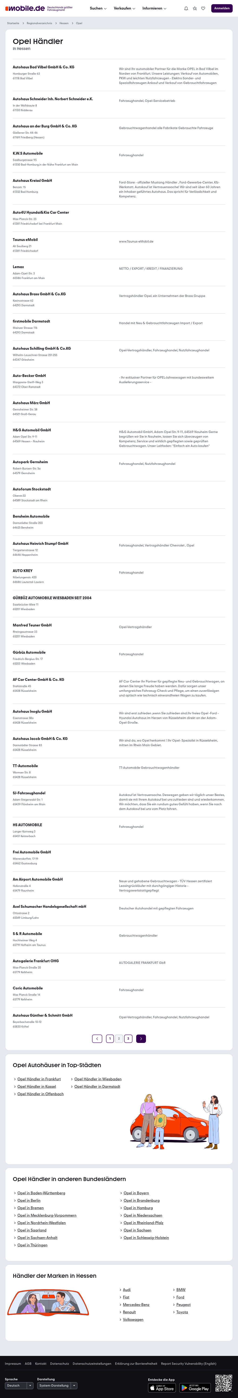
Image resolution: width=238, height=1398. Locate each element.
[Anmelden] (222, 8)
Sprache (11, 1379)
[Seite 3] (128, 1039)
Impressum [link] (13, 1364)
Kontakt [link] (40, 1364)
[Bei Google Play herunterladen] (195, 1387)
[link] (195, 8)
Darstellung (46, 1379)
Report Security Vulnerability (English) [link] (188, 1364)
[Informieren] (155, 8)
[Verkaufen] (125, 8)
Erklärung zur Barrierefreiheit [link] (136, 1364)
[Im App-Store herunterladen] (163, 1387)
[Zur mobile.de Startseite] (40, 8)
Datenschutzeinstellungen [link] (92, 1364)
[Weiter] (141, 1039)
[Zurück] (97, 1039)
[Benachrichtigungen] (186, 8)
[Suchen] (98, 8)
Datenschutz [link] (59, 1364)
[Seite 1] (110, 1039)
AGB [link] (28, 1364)
